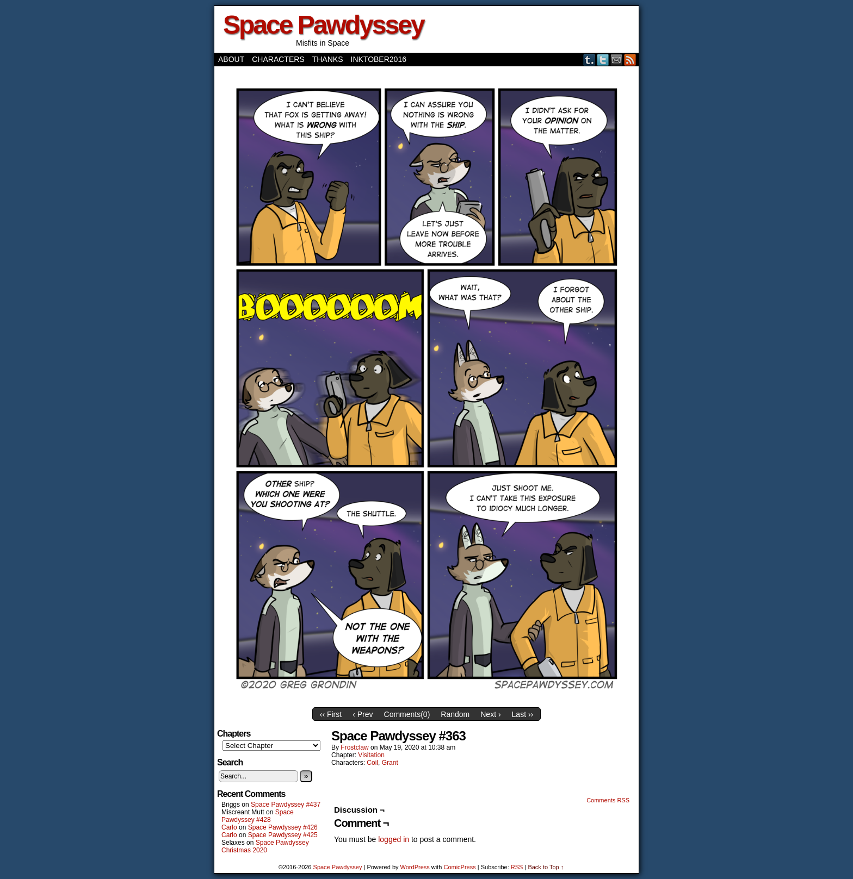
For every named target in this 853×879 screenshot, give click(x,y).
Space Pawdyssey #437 (285, 804)
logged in (393, 839)
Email (616, 59)
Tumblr (589, 59)
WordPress (415, 867)
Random (455, 714)
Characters (278, 59)
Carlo (229, 827)
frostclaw (354, 747)
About (231, 59)
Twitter (603, 59)
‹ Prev (363, 714)
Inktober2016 (378, 59)
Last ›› (523, 714)
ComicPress (459, 867)
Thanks (327, 59)
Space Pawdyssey (323, 24)
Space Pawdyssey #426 (283, 827)
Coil (372, 762)
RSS (630, 59)
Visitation (371, 755)
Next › (490, 714)
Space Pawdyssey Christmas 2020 (265, 846)
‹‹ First (331, 714)
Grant (390, 762)
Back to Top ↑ (546, 867)
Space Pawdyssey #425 (283, 835)
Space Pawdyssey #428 (257, 816)
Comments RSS (607, 800)
